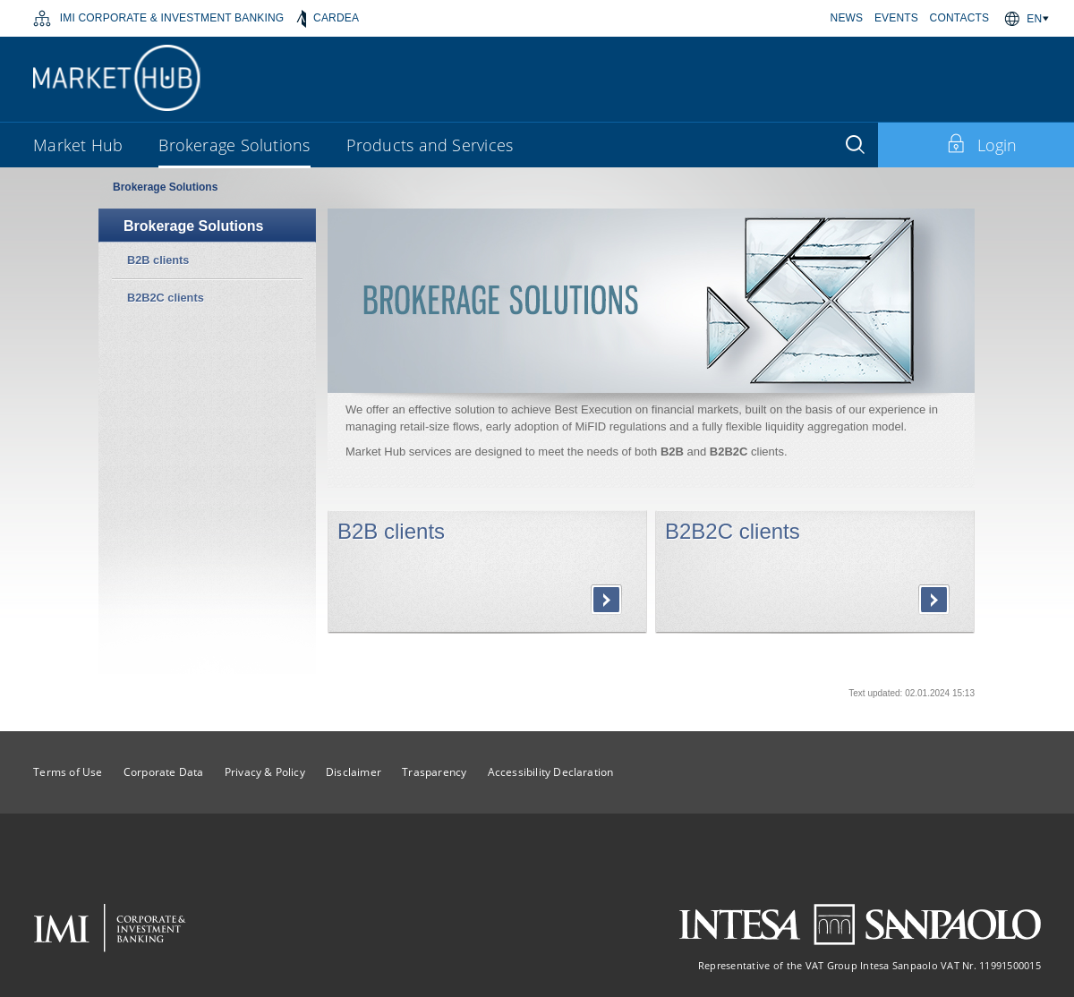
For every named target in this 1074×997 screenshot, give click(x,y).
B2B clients (391, 531)
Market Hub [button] (78, 145)
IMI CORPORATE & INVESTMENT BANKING (158, 19)
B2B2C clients (732, 531)
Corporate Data (164, 772)
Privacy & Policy (265, 772)
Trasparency (434, 772)
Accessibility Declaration (551, 772)
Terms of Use (67, 772)
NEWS (847, 18)
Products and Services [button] (430, 145)
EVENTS (896, 18)
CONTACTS (960, 18)
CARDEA (328, 19)
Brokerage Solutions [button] (234, 145)
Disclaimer (353, 772)
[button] (1040, 19)
